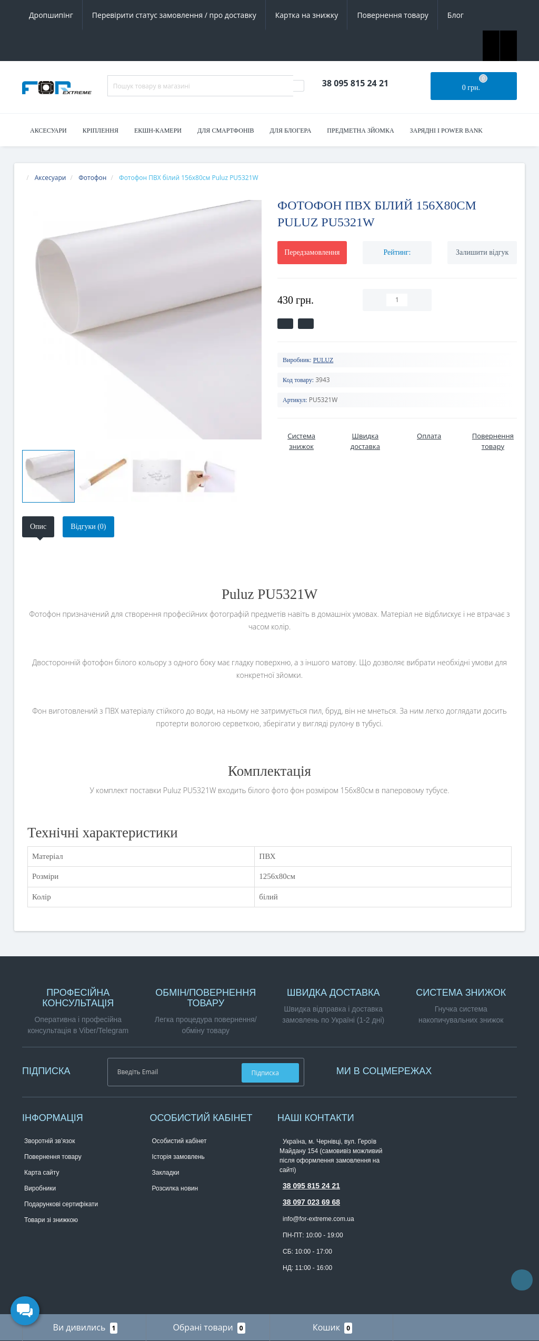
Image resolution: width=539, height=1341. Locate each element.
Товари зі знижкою (51, 1220)
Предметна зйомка (360, 130)
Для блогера (291, 130)
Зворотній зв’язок (49, 1141)
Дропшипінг (51, 15)
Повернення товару (392, 15)
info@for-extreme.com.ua (318, 1219)
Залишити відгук (482, 252)
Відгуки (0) (88, 527)
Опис (38, 527)
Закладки (165, 1172)
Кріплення (100, 130)
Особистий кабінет (179, 1141)
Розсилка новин (175, 1188)
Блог (455, 15)
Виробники (40, 1188)
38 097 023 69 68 (311, 1202)
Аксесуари (48, 130)
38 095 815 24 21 (311, 1186)
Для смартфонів (225, 130)
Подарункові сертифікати (61, 1204)
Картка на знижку (306, 15)
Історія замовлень (178, 1156)
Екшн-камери (158, 130)
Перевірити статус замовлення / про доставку (174, 15)
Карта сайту (41, 1172)
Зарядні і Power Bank (446, 130)
